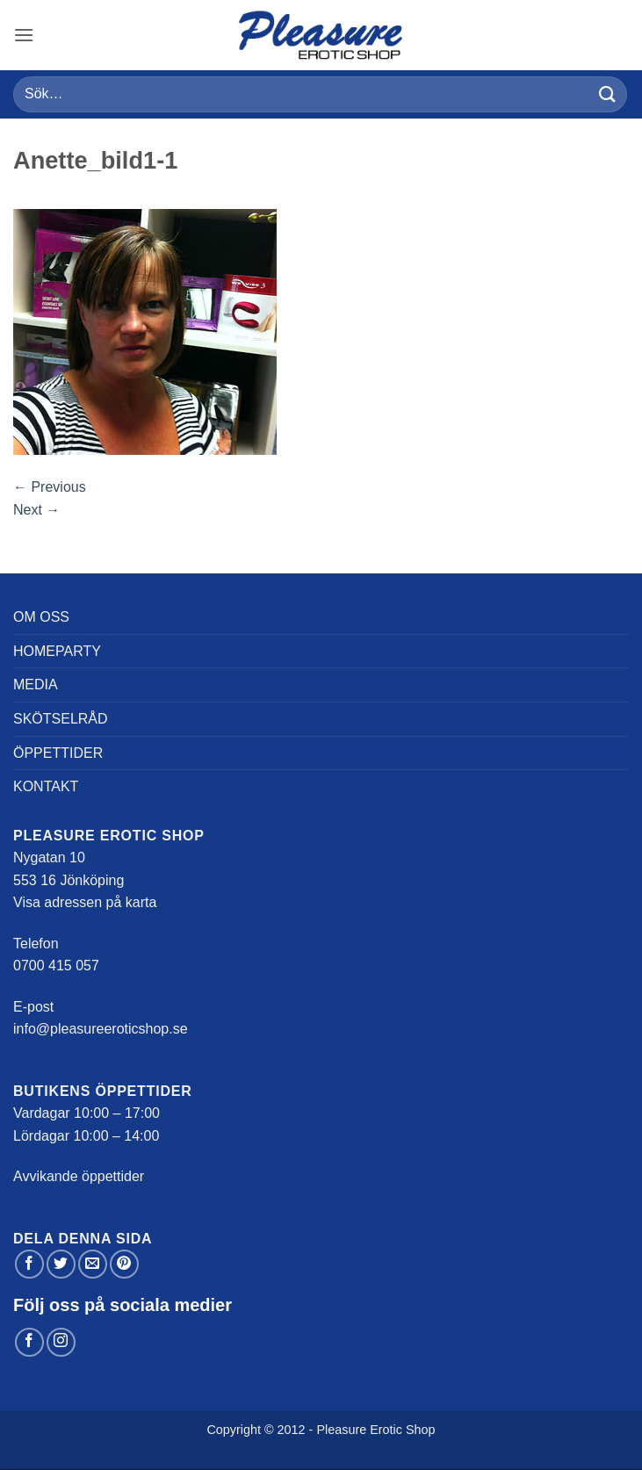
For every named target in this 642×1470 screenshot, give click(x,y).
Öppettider (58, 753)
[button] (23, 34)
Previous (49, 486)
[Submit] (607, 94)
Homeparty (57, 651)
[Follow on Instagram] (61, 1342)
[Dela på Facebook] (29, 1264)
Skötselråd (60, 718)
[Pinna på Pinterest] (124, 1264)
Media (35, 684)
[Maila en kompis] (92, 1264)
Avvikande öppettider (78, 1176)
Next (36, 509)
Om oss (41, 616)
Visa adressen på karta (84, 902)
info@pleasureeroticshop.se (100, 1028)
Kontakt (45, 786)
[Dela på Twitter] (61, 1264)
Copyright (233, 1430)
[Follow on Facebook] (29, 1342)
